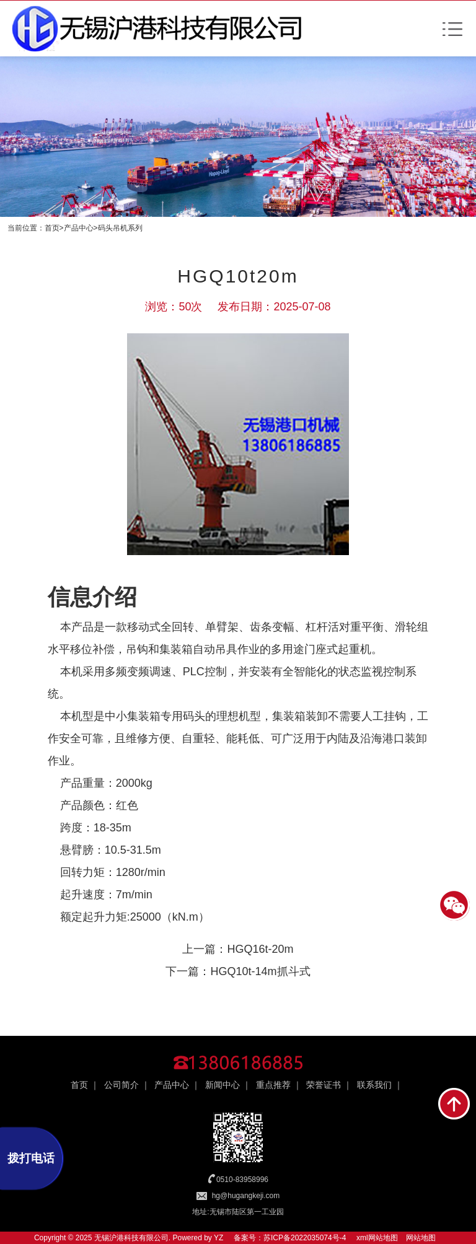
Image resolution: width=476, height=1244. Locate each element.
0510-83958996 (242, 1179)
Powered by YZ (196, 1237)
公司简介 (121, 1085)
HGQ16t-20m (260, 949)
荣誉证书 (323, 1085)
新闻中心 (222, 1085)
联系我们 (374, 1085)
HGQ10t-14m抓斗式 (260, 971)
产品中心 (79, 228)
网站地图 (421, 1237)
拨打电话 (31, 1158)
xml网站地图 (377, 1237)
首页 (52, 228)
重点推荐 (273, 1085)
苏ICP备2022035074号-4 (304, 1237)
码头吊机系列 (120, 228)
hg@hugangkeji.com (246, 1195)
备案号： (248, 1237)
